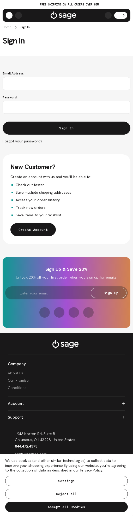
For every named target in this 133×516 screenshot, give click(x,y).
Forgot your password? (22, 141)
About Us (15, 373)
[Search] (108, 15)
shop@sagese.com (27, 453)
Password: (10, 97)
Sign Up (108, 293)
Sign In (25, 27)
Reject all (66, 494)
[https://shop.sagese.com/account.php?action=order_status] (18, 15)
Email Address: (13, 73)
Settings (66, 481)
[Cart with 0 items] (120, 15)
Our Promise (18, 380)
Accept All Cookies (66, 507)
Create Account (33, 229)
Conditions (17, 387)
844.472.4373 (22, 446)
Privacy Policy (91, 470)
